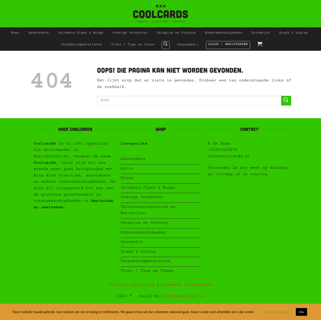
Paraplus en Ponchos (176, 33)
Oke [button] (301, 312)
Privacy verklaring (131, 285)
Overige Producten (130, 33)
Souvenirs (260, 33)
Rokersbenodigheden (223, 33)
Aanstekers (38, 33)
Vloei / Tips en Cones (132, 45)
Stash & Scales (293, 33)
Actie (127, 169)
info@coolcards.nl (229, 157)
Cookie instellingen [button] (274, 312)
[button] (166, 45)
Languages (188, 45)
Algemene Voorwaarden (187, 285)
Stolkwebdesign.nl (183, 297)
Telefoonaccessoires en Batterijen (148, 210)
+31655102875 (223, 150)
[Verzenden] (286, 101)
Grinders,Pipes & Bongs (81, 33)
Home (15, 33)
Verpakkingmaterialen (81, 45)
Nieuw (127, 178)
